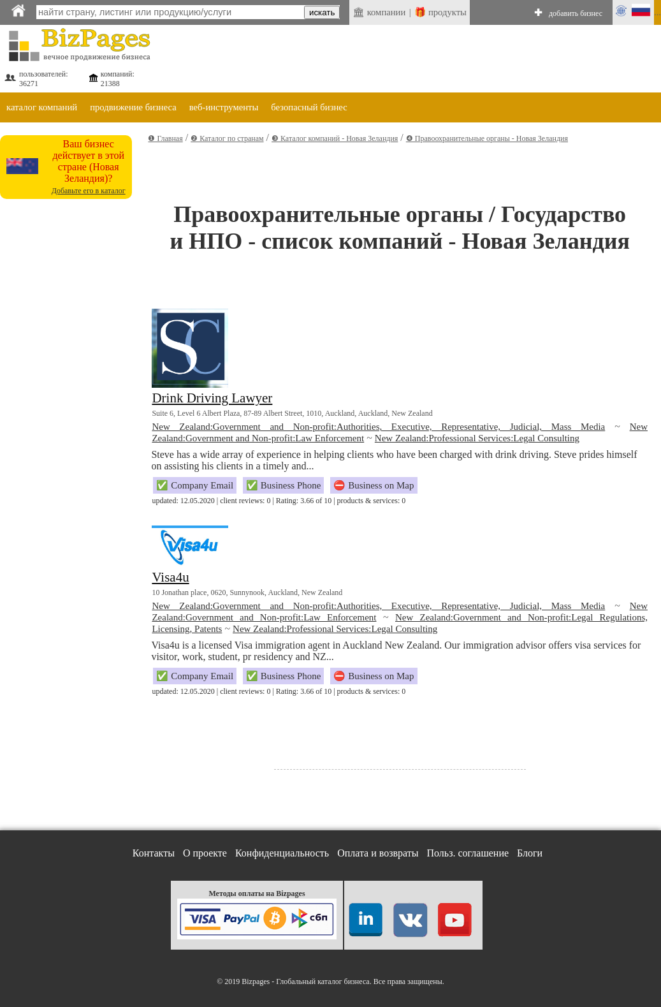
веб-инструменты (224, 107)
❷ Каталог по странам (227, 138)
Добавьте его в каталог (89, 190)
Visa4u (170, 577)
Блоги (529, 853)
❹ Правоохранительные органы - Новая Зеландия (487, 138)
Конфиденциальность (282, 853)
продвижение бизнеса (133, 107)
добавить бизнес (575, 13)
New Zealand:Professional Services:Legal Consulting (477, 438)
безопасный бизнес (309, 107)
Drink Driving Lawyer (212, 398)
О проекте (205, 853)
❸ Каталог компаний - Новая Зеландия (335, 138)
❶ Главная (165, 138)
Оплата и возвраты (377, 853)
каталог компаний (41, 107)
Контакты (154, 853)
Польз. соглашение (468, 853)
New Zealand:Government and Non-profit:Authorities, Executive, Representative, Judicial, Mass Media (378, 427)
